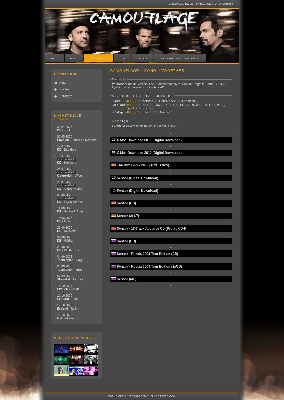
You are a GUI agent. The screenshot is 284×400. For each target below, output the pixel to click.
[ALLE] (130, 101)
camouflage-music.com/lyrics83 (144, 87)
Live (122, 58)
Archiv (142, 58)
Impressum (203, 3)
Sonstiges (66, 96)
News (54, 58)
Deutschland (167, 101)
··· (171, 133)
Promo (164, 112)
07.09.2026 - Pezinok (70, 277)
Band (74, 58)
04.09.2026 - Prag (70, 258)
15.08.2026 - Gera (64, 219)
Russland (188, 101)
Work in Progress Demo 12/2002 (203, 84)
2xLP (145, 105)
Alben (63, 82)
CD (182, 105)
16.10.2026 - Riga (67, 297)
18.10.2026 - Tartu (67, 316)
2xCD (194, 105)
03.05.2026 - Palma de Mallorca (77, 138)
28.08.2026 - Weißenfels (68, 248)
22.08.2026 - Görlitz (65, 239)
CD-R (170, 105)
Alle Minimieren (143, 125)
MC (157, 105)
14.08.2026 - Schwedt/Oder (70, 209)
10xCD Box (212, 105)
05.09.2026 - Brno (70, 268)
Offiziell (147, 112)
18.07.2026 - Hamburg (67, 159)
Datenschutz (223, 3)
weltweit (147, 101)
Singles (64, 89)
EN (191, 3)
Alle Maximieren (166, 125)
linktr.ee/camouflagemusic (180, 58)
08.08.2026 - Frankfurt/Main (70, 198)
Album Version (137, 84)
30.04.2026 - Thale (64, 128)
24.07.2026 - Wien (69, 172)
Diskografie (98, 58)
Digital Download (136, 108)
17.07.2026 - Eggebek (66, 148)
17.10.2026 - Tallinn (68, 306)
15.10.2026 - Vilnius (68, 287)
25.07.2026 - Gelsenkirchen (70, 185)
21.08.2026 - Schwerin (67, 229)
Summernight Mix (168, 84)
